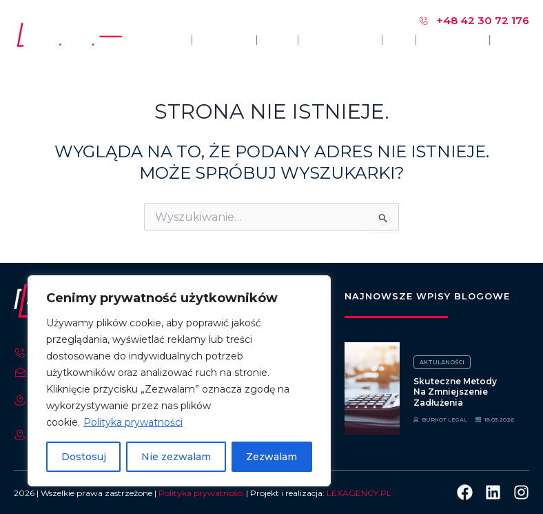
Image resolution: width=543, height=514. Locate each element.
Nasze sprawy (452, 40)
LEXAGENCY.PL (359, 493)
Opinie (277, 40)
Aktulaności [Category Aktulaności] (441, 362)
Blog (399, 40)
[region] (179, 380)
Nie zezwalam (176, 457)
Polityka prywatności (133, 422)
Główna (169, 40)
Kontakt (513, 40)
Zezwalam (271, 457)
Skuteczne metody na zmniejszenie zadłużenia (455, 392)
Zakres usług (340, 40)
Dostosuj (83, 457)
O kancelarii (224, 40)
